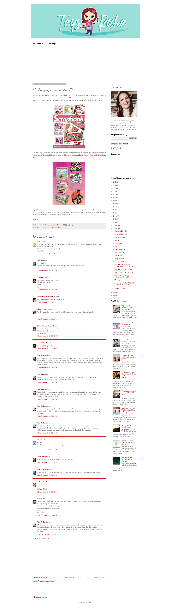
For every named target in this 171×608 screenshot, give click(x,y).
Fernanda (40, 260)
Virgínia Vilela (42, 457)
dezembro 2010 (120, 231)
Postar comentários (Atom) (46, 581)
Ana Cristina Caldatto (44, 343)
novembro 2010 (120, 234)
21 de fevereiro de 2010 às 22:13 (47, 492)
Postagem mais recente (40, 577)
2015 (114, 213)
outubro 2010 (119, 237)
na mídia (51, 228)
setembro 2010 (119, 240)
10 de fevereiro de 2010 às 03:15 (47, 254)
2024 (114, 185)
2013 (114, 219)
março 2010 (118, 259)
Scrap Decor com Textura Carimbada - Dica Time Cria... (124, 265)
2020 (114, 197)
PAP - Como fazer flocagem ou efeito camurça (127, 459)
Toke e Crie (72, 98)
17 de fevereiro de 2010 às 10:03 (47, 368)
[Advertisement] (85, 64)
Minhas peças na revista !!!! (122, 280)
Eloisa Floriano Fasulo (44, 326)
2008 (114, 295)
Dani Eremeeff (42, 355)
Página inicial (38, 44)
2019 (114, 200)
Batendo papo (44, 228)
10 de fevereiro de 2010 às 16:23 (47, 271)
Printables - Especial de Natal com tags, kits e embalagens (128, 410)
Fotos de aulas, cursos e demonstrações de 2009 (122, 276)
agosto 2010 (119, 243)
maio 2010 (118, 252)
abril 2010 (118, 255)
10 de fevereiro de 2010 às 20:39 (47, 336)
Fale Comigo (51, 44)
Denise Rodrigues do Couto (46, 296)
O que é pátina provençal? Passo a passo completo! (127, 307)
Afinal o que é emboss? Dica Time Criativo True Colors (125, 284)
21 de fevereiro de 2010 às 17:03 (47, 475)
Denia (39, 241)
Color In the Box (42, 482)
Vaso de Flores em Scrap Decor (124, 272)
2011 (114, 225)
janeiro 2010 (119, 288)
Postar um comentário (42, 538)
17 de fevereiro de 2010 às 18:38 (47, 450)
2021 (114, 194)
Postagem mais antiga (98, 577)
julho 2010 (118, 246)
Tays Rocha (41, 374)
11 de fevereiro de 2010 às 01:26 (47, 348)
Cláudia (40, 499)
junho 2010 (118, 249)
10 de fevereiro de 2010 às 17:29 (47, 290)
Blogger (89, 602)
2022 (114, 191)
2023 (114, 188)
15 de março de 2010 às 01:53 (46, 534)
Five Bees (40, 440)
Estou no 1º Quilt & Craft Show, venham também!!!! (127, 442)
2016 (114, 210)
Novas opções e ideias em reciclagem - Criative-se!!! (128, 324)
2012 (114, 222)
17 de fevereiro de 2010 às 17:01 (47, 382)
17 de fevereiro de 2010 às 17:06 (47, 433)
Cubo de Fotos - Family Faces (83, 155)
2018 (114, 204)
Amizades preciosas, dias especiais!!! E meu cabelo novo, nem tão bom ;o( (128, 375)
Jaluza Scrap (41, 277)
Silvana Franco (42, 309)
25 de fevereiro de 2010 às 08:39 (47, 515)
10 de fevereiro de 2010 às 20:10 (47, 319)
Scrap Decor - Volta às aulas (123, 269)
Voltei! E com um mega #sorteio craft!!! (128, 426)
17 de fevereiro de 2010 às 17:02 (47, 399)
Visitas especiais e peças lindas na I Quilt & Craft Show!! (128, 393)
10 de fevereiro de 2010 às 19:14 (47, 302)
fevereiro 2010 (119, 262)
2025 (114, 182)
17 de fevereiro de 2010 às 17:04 (47, 416)
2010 (114, 228)
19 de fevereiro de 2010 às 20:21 (47, 462)
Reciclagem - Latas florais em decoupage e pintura (128, 357)
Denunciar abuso (40, 597)
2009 (114, 292)
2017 (114, 207)
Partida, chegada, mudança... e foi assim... (128, 341)
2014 (114, 216)
